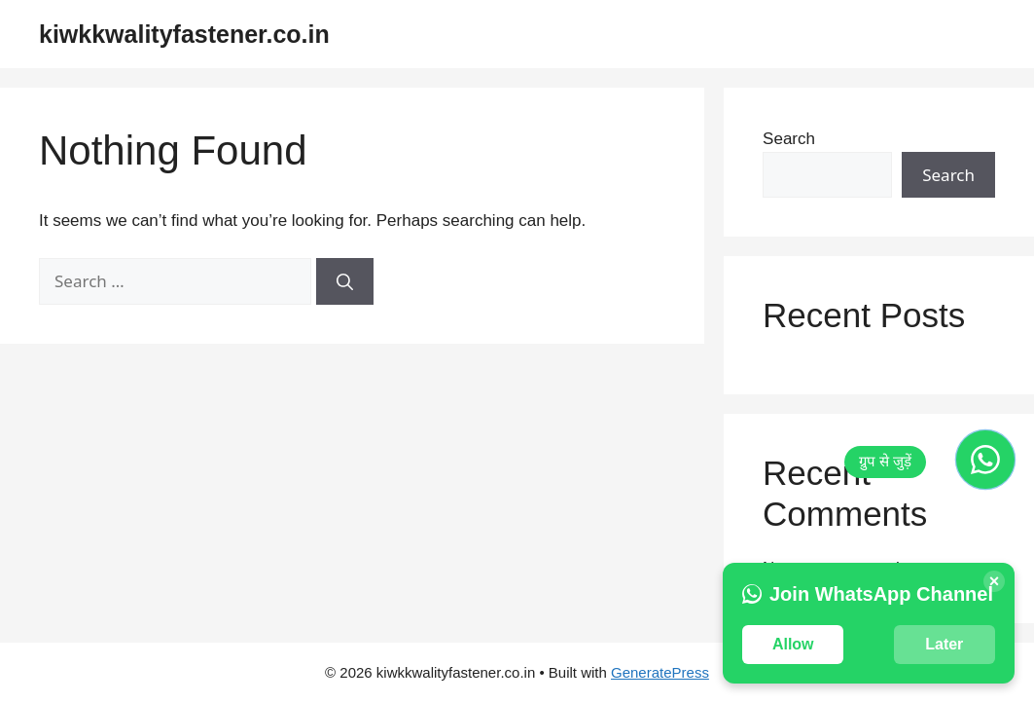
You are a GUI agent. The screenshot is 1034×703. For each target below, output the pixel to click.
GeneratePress (660, 672)
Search (789, 139)
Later (944, 644)
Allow (793, 644)
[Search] (345, 281)
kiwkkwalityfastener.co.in (184, 34)
